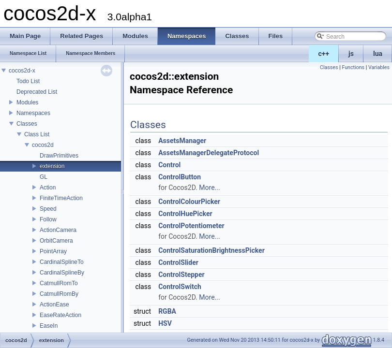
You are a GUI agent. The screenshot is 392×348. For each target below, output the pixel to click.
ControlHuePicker (185, 214)
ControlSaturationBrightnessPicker (211, 250)
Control (169, 165)
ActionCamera (58, 230)
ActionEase (54, 304)
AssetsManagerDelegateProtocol (208, 153)
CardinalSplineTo (62, 262)
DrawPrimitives (59, 155)
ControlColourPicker (189, 201)
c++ (324, 54)
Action (48, 187)
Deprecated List (36, 91)
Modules (27, 102)
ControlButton (179, 177)
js (351, 54)
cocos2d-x (22, 70)
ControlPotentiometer (191, 226)
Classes (26, 123)
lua (377, 54)
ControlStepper (181, 274)
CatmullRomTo (59, 283)
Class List (36, 134)
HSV (165, 323)
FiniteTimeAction (61, 198)
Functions (353, 67)
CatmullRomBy (59, 293)
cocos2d (43, 145)
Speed (48, 208)
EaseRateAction (60, 315)
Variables (379, 67)
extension (52, 166)
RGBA (167, 311)
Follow (48, 219)
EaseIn (49, 325)
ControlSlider (178, 262)
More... (209, 187)
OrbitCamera (56, 240)
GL (43, 177)
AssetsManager (182, 141)
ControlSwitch (179, 286)
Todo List (28, 81)
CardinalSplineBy (62, 272)
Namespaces (33, 113)
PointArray (53, 251)
